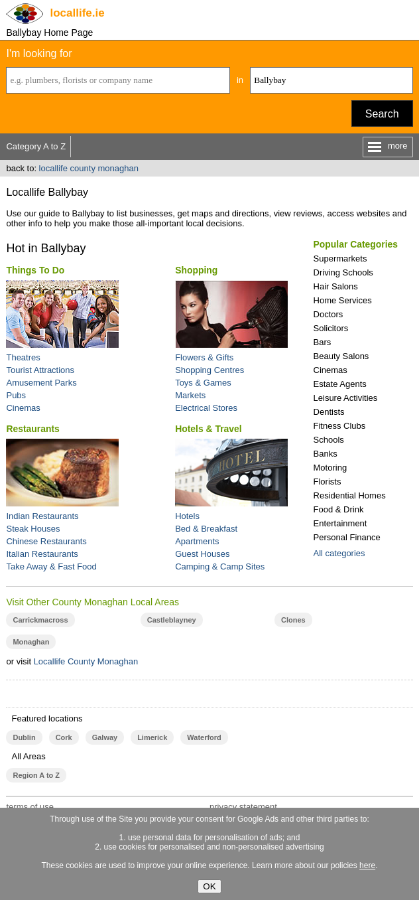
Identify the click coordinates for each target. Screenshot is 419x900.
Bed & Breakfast (206, 529)
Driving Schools (343, 272)
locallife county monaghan (89, 168)
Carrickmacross (40, 620)
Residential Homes (350, 495)
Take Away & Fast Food (51, 566)
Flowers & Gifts (204, 357)
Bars (322, 342)
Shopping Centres (209, 370)
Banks (325, 454)
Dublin (24, 737)
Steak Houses (33, 529)
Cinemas (330, 370)
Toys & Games (203, 383)
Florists (327, 482)
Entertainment (340, 523)
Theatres (23, 357)
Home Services (343, 300)
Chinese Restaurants (46, 541)
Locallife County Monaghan (86, 661)
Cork (64, 737)
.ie (77, 13)
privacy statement (243, 807)
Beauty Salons (341, 356)
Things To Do (35, 270)
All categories (339, 553)
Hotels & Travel (208, 428)
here (367, 865)
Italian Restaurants (42, 554)
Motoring (330, 468)
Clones (293, 620)
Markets (190, 395)
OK (209, 886)
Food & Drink (339, 509)
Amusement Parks (41, 383)
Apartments (197, 541)
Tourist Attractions (40, 370)
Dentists (329, 412)
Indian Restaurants (42, 516)
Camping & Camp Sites (220, 566)
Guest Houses (202, 554)
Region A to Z (36, 775)
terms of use (30, 807)
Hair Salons (336, 286)
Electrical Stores (206, 408)
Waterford (204, 737)
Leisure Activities (346, 398)
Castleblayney (171, 620)
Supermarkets (340, 258)
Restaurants (32, 428)
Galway (104, 737)
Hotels (187, 516)
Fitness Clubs (340, 426)
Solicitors (331, 328)
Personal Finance (347, 537)
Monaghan (31, 642)
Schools (329, 440)
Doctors (328, 314)
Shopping (196, 270)
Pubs (16, 395)
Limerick (152, 737)
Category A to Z (36, 146)
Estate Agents (340, 384)
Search (382, 113)
